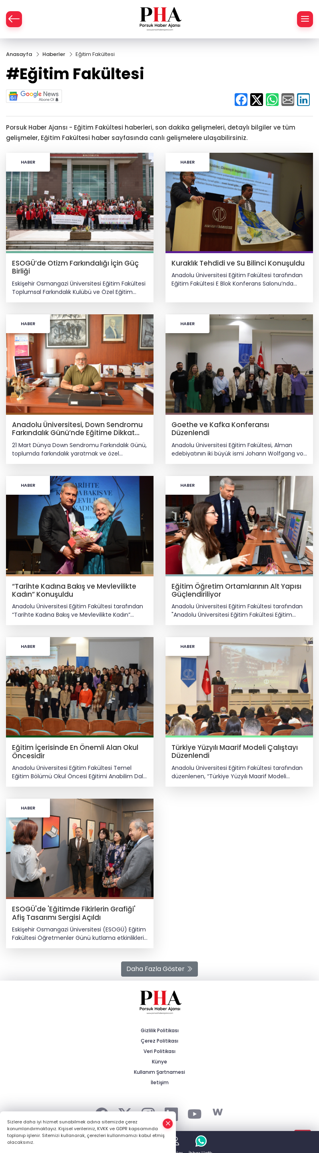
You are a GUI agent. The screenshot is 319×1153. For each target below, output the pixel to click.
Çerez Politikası (159, 1040)
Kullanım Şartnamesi (159, 1072)
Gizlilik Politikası (160, 1030)
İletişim (160, 1082)
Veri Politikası (159, 1051)
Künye (159, 1061)
